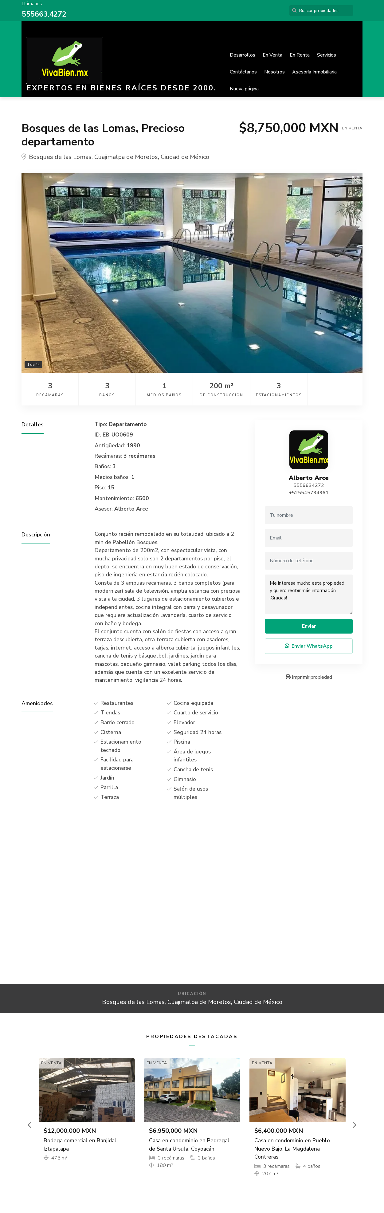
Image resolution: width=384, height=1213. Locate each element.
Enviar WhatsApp (309, 646)
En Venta (272, 55)
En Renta (300, 55)
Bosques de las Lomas (60, 157)
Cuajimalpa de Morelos (126, 157)
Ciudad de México (185, 157)
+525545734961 (309, 492)
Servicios (326, 55)
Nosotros (274, 72)
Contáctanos (243, 72)
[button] (30, 1125)
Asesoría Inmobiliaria (314, 72)
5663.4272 (48, 14)
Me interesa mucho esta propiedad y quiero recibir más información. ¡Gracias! (309, 594)
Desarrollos (242, 55)
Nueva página (244, 88)
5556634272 (308, 485)
